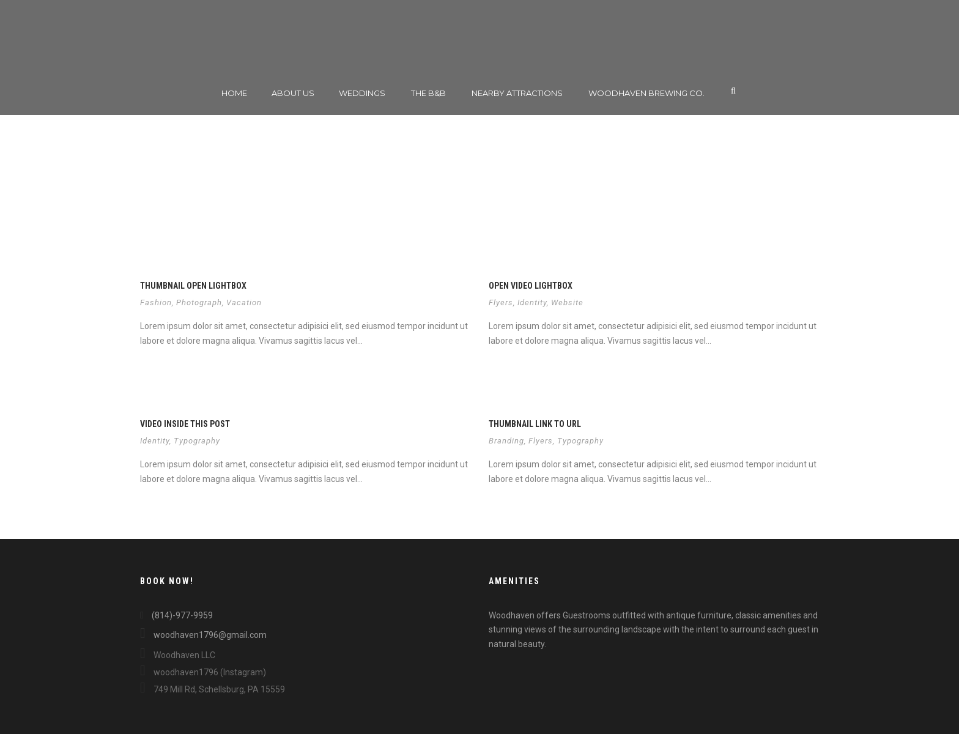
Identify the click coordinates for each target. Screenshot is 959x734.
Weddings (362, 93)
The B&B (428, 93)
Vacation (244, 302)
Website (567, 302)
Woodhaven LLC (177, 655)
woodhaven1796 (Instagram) (203, 672)
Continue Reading (181, 366)
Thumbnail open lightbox (193, 286)
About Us (293, 93)
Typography (197, 440)
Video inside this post (185, 424)
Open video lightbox (530, 286)
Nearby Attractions (517, 93)
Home (234, 93)
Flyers (501, 302)
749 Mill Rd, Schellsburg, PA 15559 (212, 689)
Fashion (156, 302)
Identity (532, 302)
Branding (506, 440)
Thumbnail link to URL (535, 424)
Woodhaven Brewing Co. (646, 93)
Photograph (199, 302)
